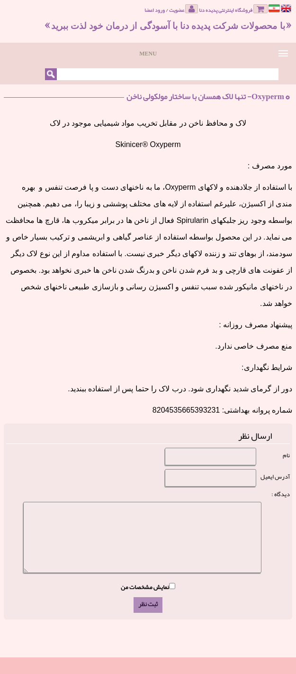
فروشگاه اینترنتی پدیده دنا (233, 9)
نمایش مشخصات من (145, 587)
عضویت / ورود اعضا (171, 9)
